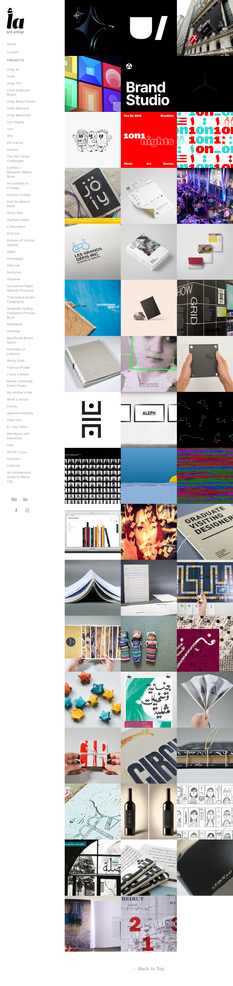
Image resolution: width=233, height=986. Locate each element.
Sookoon (14, 459)
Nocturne (14, 272)
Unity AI (13, 69)
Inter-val (13, 265)
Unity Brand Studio (21, 101)
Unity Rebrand (18, 108)
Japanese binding (20, 413)
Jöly (10, 136)
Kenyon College (19, 195)
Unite (11, 76)
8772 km (13, 233)
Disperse (13, 279)
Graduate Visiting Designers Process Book (21, 312)
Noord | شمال (17, 452)
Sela (10, 445)
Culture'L (13, 465)
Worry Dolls (16, 360)
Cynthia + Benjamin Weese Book (19, 172)
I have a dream (18, 374)
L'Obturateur (16, 226)
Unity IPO (14, 83)
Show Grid (15, 213)
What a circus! (18, 399)
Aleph (11, 251)
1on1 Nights (15, 122)
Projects (15, 60)
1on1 (10, 129)
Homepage (15, 258)
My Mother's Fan (19, 392)
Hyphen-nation (18, 220)
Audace (12, 149)
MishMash (15, 324)
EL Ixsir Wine (17, 427)
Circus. (12, 406)
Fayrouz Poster (18, 367)
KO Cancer (15, 143)
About (11, 44)
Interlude (13, 331)
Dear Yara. (14, 420)
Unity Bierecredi (19, 115)
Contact (13, 52)
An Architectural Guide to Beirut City (19, 476)
